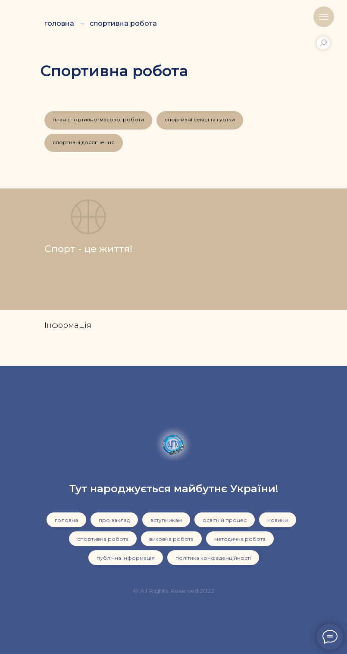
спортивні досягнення (84, 142)
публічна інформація (126, 558)
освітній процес (225, 520)
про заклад (114, 520)
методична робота (240, 539)
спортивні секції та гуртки (200, 119)
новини (277, 520)
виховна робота (171, 539)
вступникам (166, 520)
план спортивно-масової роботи (98, 119)
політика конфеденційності (213, 558)
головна (59, 23)
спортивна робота (123, 23)
